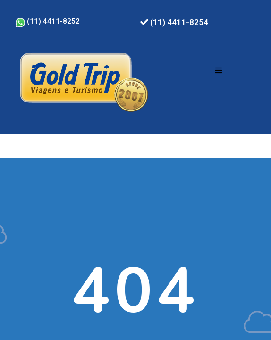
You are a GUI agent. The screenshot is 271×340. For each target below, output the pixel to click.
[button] (218, 70)
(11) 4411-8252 (48, 21)
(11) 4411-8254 (174, 22)
